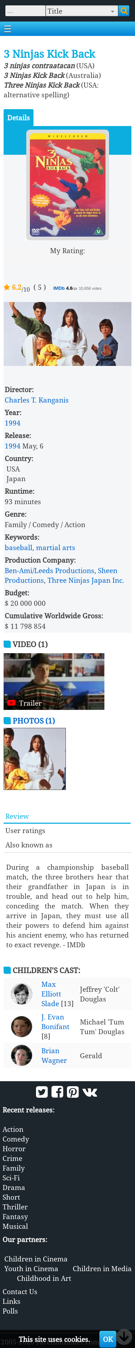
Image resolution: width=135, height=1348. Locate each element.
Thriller (15, 1207)
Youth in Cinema (31, 1268)
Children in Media (102, 1268)
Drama (14, 1187)
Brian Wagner (54, 1055)
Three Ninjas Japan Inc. (86, 580)
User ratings (25, 830)
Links (12, 1301)
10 (95, 260)
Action (13, 1129)
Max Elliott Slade (51, 993)
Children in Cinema (36, 1259)
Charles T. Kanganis (37, 400)
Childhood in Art (44, 1278)
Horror (14, 1148)
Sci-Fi (11, 1177)
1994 (13, 423)
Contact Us (20, 1291)
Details (18, 117)
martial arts (55, 547)
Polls (10, 1311)
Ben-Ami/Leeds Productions (49, 570)
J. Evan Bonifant (55, 1021)
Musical (15, 1226)
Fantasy (15, 1216)
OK (108, 1339)
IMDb (59, 288)
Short (11, 1197)
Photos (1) (34, 720)
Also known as (29, 845)
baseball (18, 547)
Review (17, 816)
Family (14, 1168)
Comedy (16, 1139)
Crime (12, 1158)
